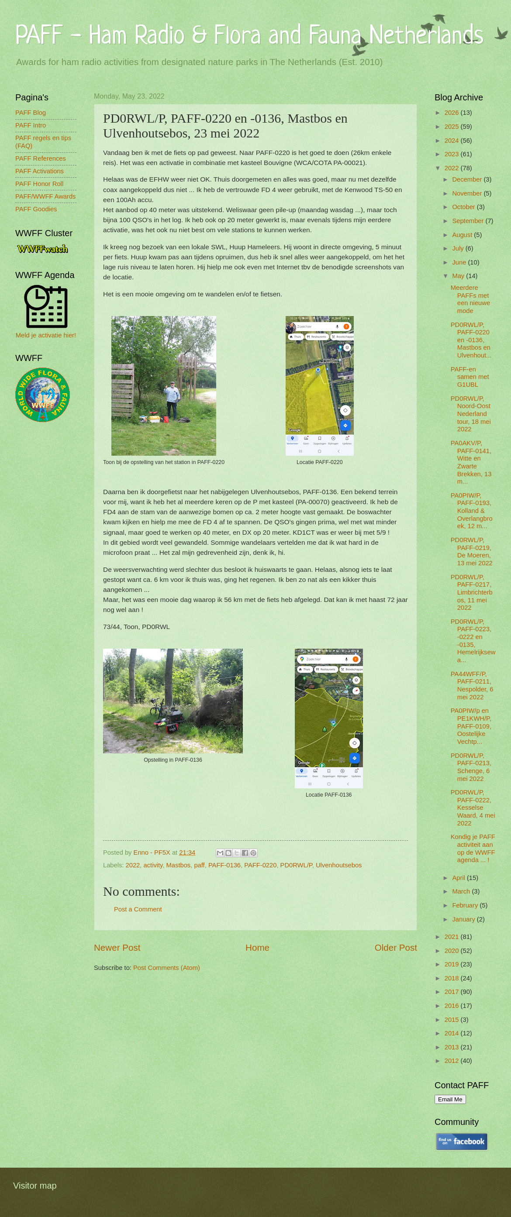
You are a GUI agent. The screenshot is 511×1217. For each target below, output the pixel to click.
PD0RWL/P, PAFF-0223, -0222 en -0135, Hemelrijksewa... (473, 641)
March (462, 891)
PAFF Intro (30, 125)
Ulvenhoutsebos (339, 865)
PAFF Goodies (36, 209)
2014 (453, 1033)
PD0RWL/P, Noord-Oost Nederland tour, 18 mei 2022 (471, 414)
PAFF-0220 (260, 865)
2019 (453, 964)
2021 (453, 936)
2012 (453, 1060)
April (459, 877)
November (467, 193)
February (466, 905)
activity (153, 865)
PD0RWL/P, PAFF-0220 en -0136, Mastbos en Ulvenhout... (471, 340)
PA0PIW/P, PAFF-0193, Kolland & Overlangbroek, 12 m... (472, 511)
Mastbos (178, 865)
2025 (453, 126)
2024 (453, 140)
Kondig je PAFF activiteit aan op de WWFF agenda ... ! (473, 848)
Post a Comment (138, 909)
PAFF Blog (30, 112)
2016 (453, 1005)
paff (199, 865)
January (464, 919)
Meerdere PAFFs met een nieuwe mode (470, 299)
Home (257, 947)
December (467, 179)
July (458, 248)
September (468, 220)
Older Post (396, 947)
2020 (453, 950)
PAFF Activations (39, 171)
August (463, 234)
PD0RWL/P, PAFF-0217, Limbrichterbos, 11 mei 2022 (472, 593)
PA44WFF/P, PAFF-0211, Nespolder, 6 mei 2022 (472, 685)
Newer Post (117, 947)
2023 (453, 154)
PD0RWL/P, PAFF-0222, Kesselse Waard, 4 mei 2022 (473, 808)
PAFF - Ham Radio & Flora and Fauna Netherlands (249, 37)
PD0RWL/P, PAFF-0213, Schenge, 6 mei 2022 (471, 767)
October (464, 206)
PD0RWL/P (296, 865)
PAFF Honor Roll (39, 183)
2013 (453, 1047)
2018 (453, 978)
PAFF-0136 (224, 865)
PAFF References (40, 158)
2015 (453, 1019)
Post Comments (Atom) (166, 967)
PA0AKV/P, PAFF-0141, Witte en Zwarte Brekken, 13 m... (471, 462)
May (459, 275)
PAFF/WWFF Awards (45, 196)
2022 (133, 865)
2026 (453, 112)
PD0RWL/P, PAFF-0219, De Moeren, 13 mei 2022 (472, 551)
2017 (453, 991)
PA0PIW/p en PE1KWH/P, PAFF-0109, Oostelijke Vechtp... (471, 726)
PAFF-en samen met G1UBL (470, 377)
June (460, 262)
